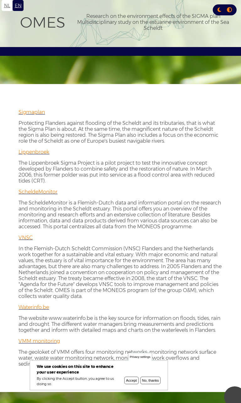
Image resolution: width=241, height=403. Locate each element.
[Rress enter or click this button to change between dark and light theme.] (220, 10)
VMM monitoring (39, 341)
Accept (131, 381)
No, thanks (150, 381)
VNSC (26, 238)
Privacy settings (140, 357)
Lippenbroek (34, 152)
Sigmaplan (32, 112)
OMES (42, 22)
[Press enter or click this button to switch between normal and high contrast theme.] (229, 10)
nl (7, 5)
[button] (219, 10)
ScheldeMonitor (38, 192)
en (18, 5)
